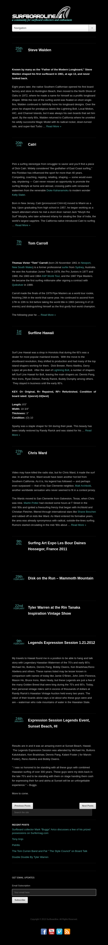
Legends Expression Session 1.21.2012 (61, 643)
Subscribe (20, 900)
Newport (85, 262)
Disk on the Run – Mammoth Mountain (60, 578)
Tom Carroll (38, 243)
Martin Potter (31, 502)
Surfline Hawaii (41, 333)
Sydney (79, 267)
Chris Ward (37, 453)
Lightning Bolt (61, 370)
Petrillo (16, 845)
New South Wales (22, 267)
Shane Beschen (87, 511)
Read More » (53, 126)
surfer (65, 267)
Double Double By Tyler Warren (30, 857)
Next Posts (87, 806)
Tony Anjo (17, 839)
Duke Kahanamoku (58, 190)
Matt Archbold (83, 485)
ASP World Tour (50, 276)
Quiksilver (17, 284)
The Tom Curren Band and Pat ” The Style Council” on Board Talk (49, 851)
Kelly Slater (18, 194)
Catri (32, 144)
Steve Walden (39, 50)
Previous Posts (22, 806)
